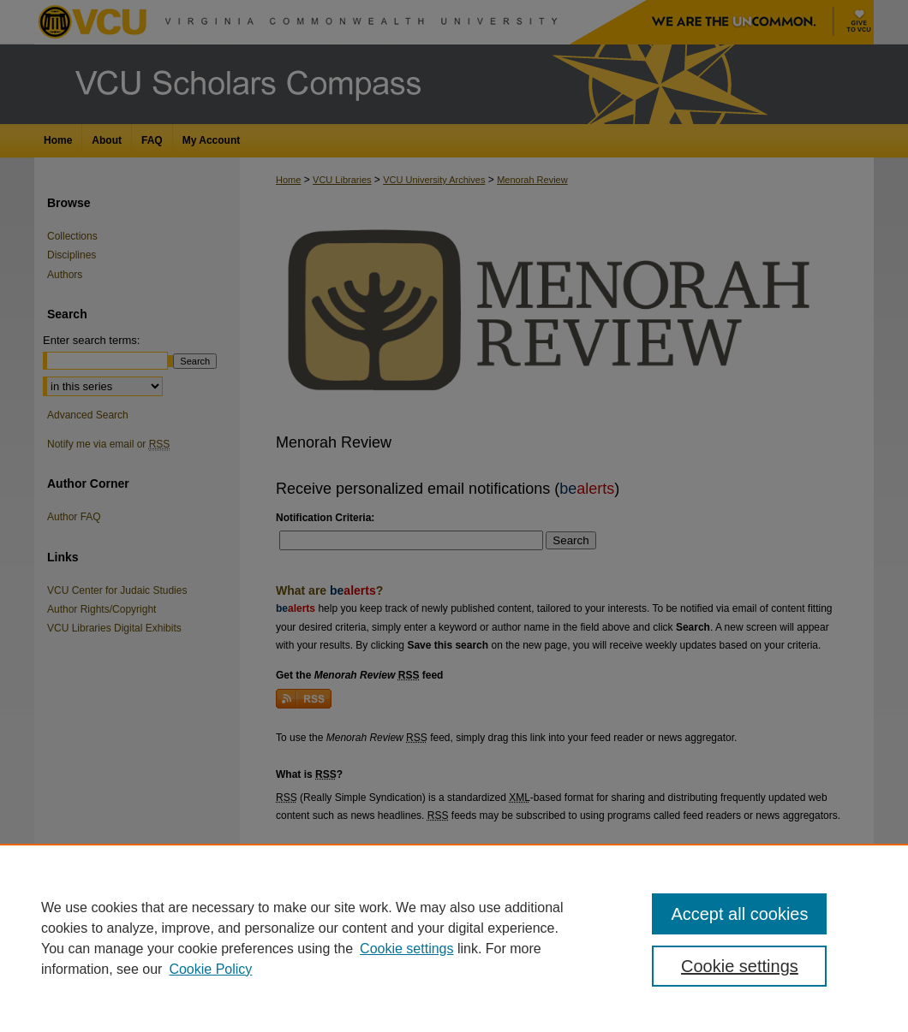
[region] (454, 938)
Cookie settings (406, 948)
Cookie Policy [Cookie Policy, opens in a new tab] (210, 969)
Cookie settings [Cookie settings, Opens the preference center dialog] (739, 966)
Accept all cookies (739, 913)
